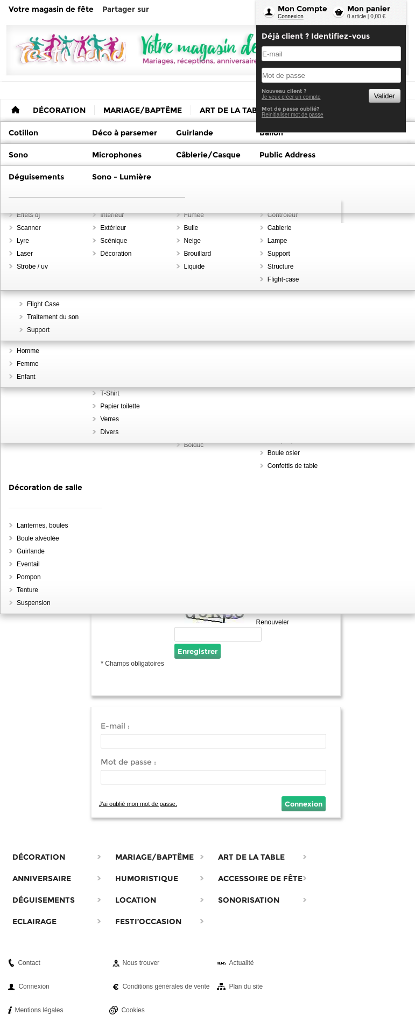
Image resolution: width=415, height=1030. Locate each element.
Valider (384, 96)
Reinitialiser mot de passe (292, 115)
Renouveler (272, 622)
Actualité (241, 963)
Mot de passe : (128, 762)
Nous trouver (140, 963)
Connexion (291, 16)
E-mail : (115, 726)
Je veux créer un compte (291, 97)
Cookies (132, 1010)
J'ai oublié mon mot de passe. (138, 804)
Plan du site (246, 986)
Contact (29, 963)
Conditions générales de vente (165, 986)
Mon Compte (302, 8)
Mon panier (368, 8)
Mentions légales (39, 1010)
